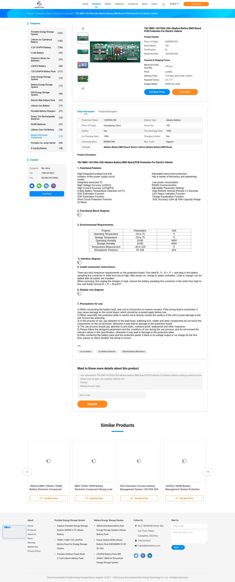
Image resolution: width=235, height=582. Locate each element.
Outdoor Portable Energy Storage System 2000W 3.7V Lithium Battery (72, 530)
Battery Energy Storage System (47, 85)
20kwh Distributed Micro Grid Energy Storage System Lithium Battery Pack (111, 530)
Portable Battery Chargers (47, 111)
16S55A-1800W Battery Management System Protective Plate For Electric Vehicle (182, 489)
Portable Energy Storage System (47, 33)
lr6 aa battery (85, 352)
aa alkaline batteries (107, 352)
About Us (32, 534)
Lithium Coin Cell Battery (47, 129)
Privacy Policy (34, 551)
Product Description (108, 111)
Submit (92, 404)
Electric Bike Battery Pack (47, 100)
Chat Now (196, 4)
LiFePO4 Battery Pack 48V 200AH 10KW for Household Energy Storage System (110, 558)
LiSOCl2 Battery (47, 66)
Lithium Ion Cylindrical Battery (47, 40)
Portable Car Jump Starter (47, 142)
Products (32, 530)
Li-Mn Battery (47, 52)
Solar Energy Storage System (47, 78)
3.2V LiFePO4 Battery (47, 47)
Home (30, 526)
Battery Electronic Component (47, 136)
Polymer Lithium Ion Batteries (47, 59)
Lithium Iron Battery (47, 105)
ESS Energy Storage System (47, 93)
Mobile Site (33, 547)
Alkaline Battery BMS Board (133, 352)
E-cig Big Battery (47, 148)
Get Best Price (157, 92)
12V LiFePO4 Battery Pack (47, 71)
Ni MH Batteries (47, 124)
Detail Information (85, 111)
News (30, 538)
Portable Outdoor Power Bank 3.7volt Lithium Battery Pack (71, 556)
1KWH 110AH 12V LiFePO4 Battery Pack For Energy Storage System (72, 544)
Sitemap (31, 542)
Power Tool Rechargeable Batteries (47, 117)
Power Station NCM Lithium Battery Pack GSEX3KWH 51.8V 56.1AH (111, 544)
